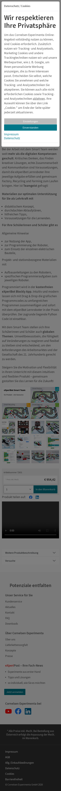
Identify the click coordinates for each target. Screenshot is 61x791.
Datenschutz (12, 138)
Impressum (11, 134)
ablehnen (39, 99)
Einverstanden (30, 127)
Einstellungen (30, 121)
